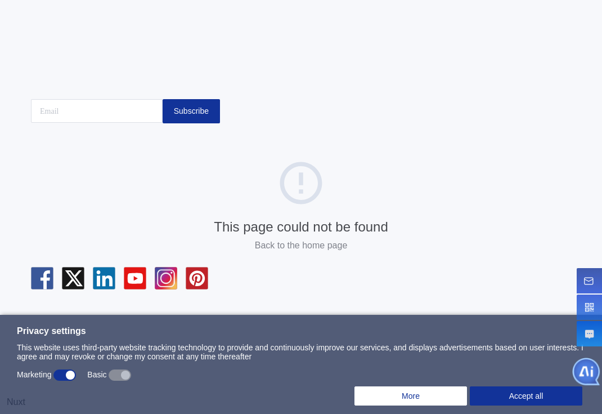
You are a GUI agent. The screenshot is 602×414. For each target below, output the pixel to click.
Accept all (526, 395)
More (411, 395)
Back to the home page (301, 245)
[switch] (64, 375)
